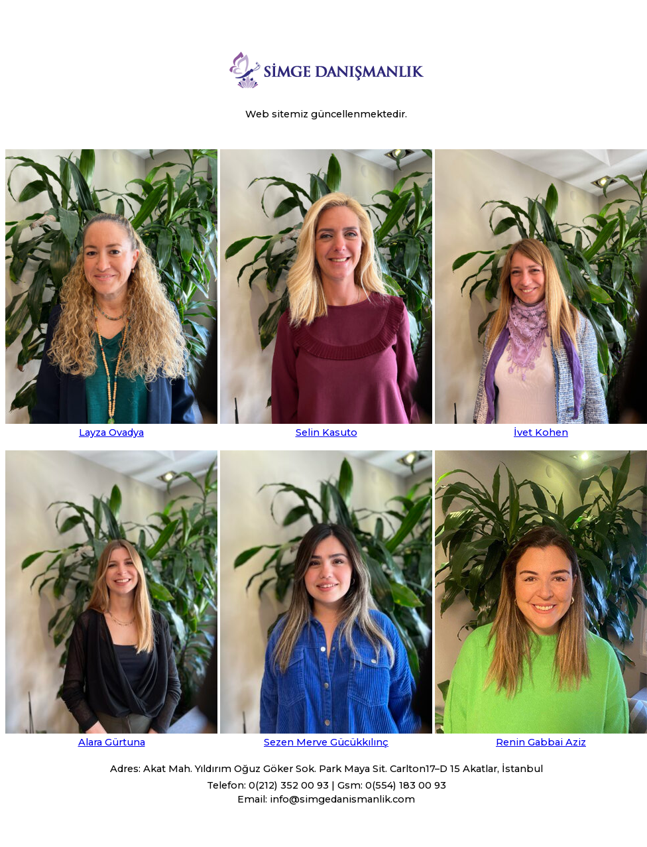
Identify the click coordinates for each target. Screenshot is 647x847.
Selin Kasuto (326, 432)
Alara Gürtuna (111, 742)
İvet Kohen (541, 432)
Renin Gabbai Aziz (541, 742)
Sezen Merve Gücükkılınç (326, 742)
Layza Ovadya (111, 432)
